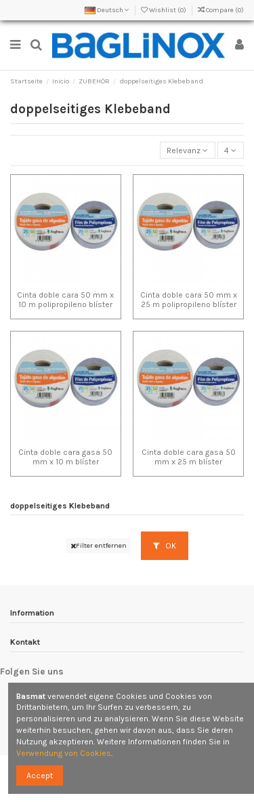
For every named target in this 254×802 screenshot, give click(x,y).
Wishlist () (164, 10)
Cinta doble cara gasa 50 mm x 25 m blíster (189, 456)
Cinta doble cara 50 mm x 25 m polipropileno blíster (188, 299)
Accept (39, 775)
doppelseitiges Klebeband (60, 505)
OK (164, 545)
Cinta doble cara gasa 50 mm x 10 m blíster (65, 456)
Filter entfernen (98, 545)
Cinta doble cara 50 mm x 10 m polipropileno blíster (65, 299)
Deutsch (107, 10)
